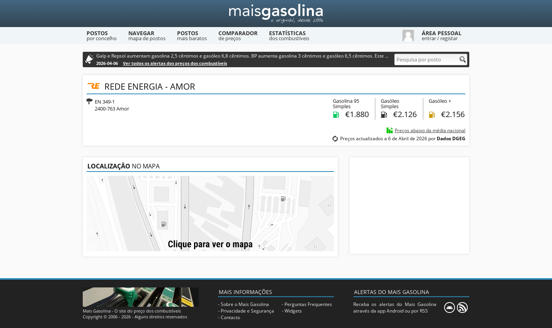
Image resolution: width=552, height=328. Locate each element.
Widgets (293, 311)
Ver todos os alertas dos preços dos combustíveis (175, 63)
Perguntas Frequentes (308, 304)
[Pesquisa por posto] (430, 59)
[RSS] (462, 307)
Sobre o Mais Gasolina (245, 304)
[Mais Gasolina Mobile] (449, 307)
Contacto (230, 317)
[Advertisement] (409, 205)
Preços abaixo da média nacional (430, 130)
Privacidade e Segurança (247, 311)
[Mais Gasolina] (276, 13)
